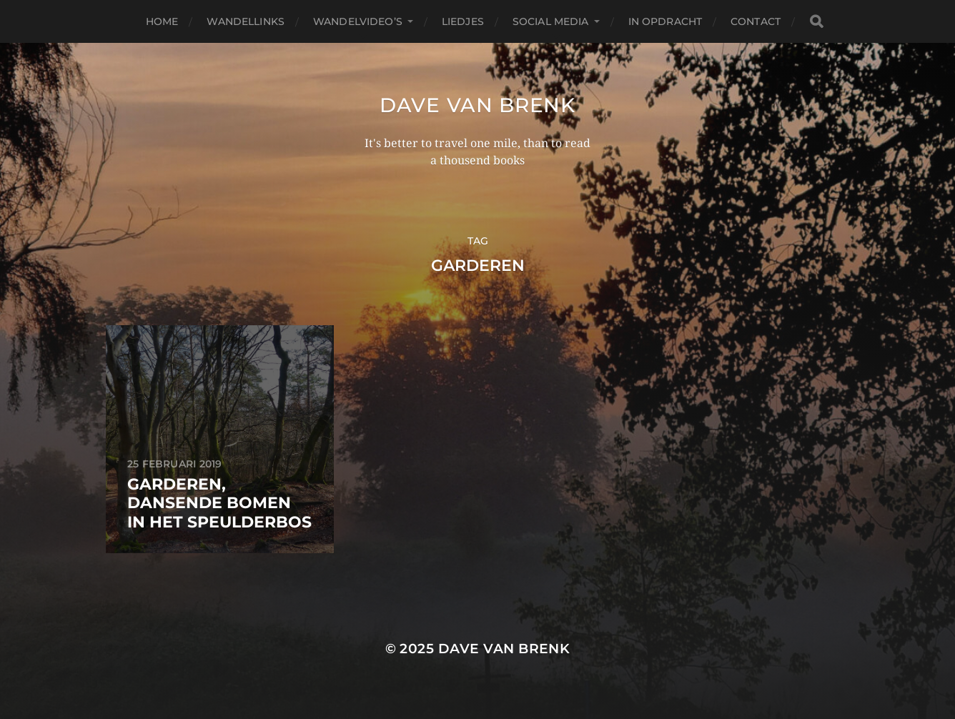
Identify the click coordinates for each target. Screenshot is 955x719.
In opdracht (665, 21)
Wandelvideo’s (357, 21)
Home (162, 21)
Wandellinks (245, 21)
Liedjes (463, 21)
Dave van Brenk (477, 105)
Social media (551, 21)
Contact (756, 21)
